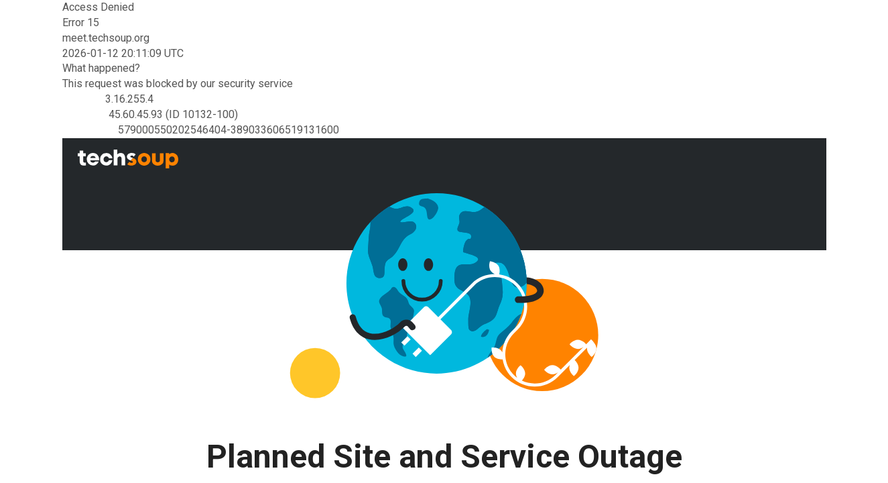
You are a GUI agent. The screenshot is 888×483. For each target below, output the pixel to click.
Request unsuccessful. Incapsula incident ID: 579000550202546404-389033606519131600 (444, 241)
